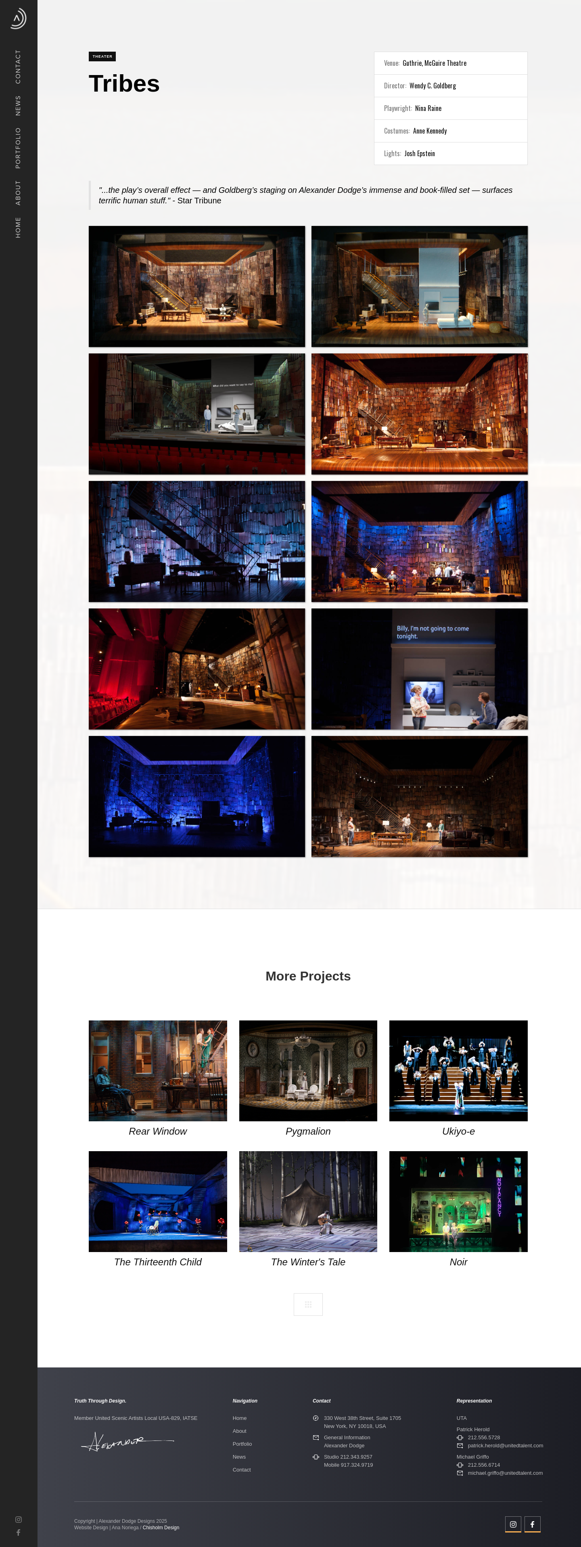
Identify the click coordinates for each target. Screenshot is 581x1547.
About (240, 1431)
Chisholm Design (161, 1527)
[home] (18, 18)
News (239, 1457)
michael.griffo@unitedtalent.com (505, 1473)
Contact (242, 1470)
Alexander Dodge (344, 1445)
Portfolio (242, 1444)
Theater (103, 56)
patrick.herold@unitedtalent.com (505, 1445)
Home (240, 1418)
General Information (347, 1437)
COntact (18, 66)
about (18, 192)
